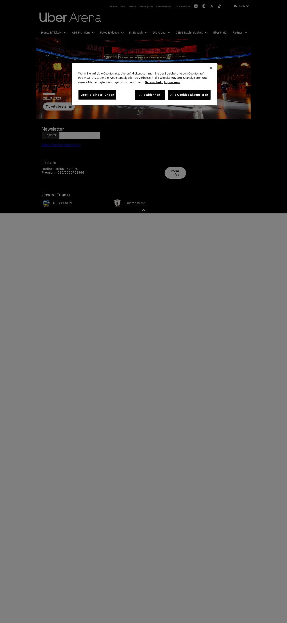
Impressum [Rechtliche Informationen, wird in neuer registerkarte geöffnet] (172, 82)
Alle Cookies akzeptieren (189, 94)
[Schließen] (211, 68)
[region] (144, 84)
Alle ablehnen (149, 94)
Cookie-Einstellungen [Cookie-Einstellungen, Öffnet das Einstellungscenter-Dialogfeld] (97, 94)
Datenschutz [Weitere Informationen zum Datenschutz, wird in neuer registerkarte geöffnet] (154, 82)
